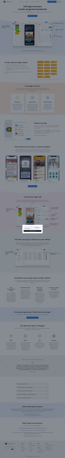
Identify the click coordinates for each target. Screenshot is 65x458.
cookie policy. (37, 227)
